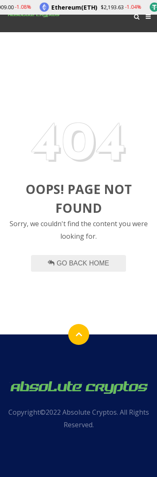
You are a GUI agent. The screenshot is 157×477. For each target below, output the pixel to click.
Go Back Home (78, 263)
